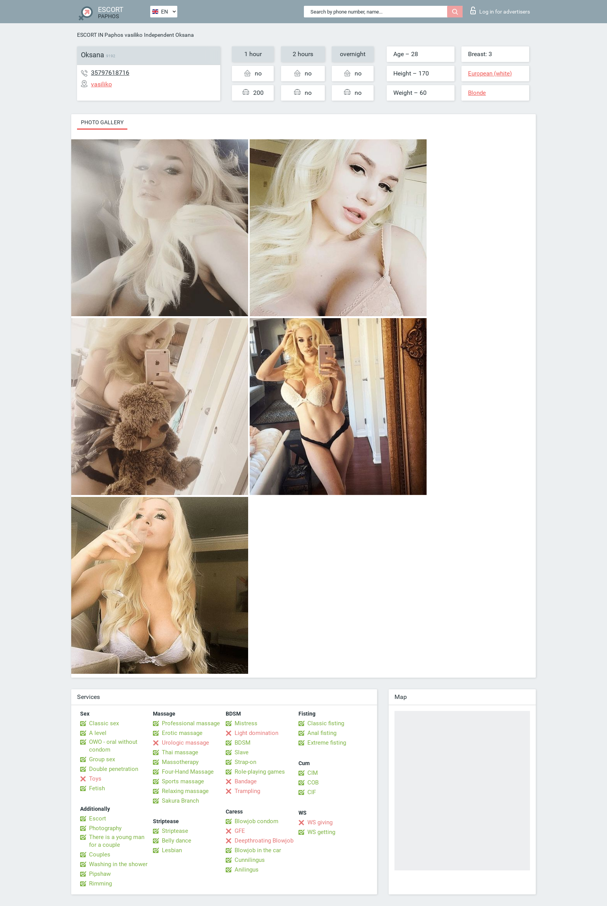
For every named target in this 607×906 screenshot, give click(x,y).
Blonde (477, 92)
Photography (105, 828)
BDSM (242, 742)
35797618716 (110, 72)
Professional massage (191, 723)
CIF (311, 792)
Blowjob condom (256, 821)
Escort (97, 818)
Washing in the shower (118, 864)
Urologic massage (185, 742)
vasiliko (133, 35)
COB (313, 782)
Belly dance (176, 840)
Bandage (246, 781)
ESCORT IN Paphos (100, 35)
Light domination (256, 733)
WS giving (320, 822)
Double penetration (113, 769)
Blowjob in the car (258, 850)
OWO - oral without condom (113, 745)
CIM (312, 772)
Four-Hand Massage (188, 771)
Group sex (102, 759)
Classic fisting (325, 723)
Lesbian (172, 850)
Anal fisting (321, 733)
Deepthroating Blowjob (264, 840)
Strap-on (245, 762)
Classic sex (104, 723)
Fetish (97, 788)
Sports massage (183, 781)
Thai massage (180, 752)
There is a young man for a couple (116, 841)
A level (97, 733)
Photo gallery (102, 122)
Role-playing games (260, 771)
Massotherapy (180, 762)
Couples (99, 854)
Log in (500, 10)
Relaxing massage (185, 791)
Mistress (246, 723)
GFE (240, 830)
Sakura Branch (180, 800)
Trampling (247, 791)
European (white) (490, 73)
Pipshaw (100, 873)
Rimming (100, 883)
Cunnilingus (250, 859)
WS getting (321, 832)
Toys (95, 778)
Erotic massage (182, 733)
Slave (242, 752)
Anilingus (247, 869)
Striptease (175, 830)
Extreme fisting (326, 742)
